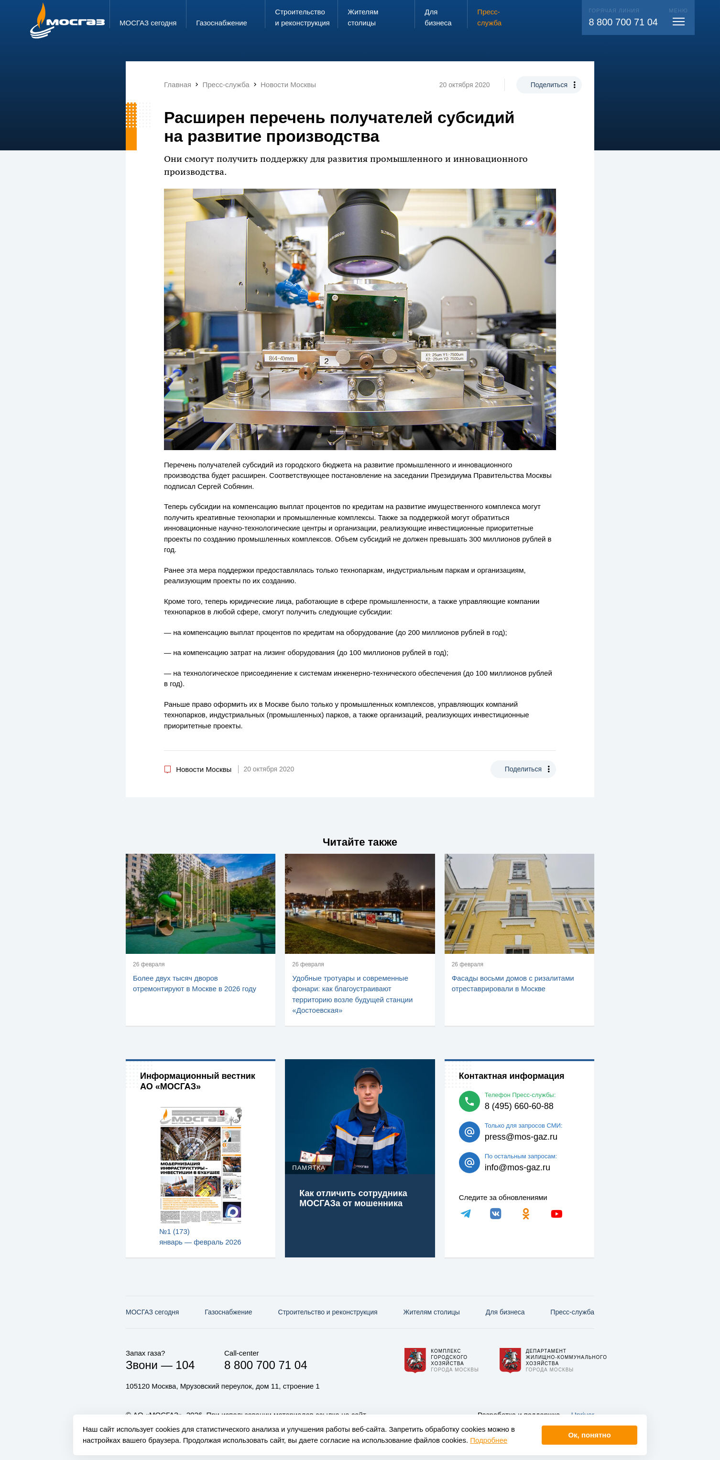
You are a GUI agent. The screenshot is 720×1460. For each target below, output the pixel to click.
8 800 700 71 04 (623, 22)
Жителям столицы (431, 1312)
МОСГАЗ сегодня (152, 1312)
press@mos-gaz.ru (521, 1137)
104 (185, 1364)
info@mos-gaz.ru (517, 1167)
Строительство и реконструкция (328, 1312)
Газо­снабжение (228, 1312)
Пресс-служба (572, 1312)
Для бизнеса (505, 1312)
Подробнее (488, 1440)
